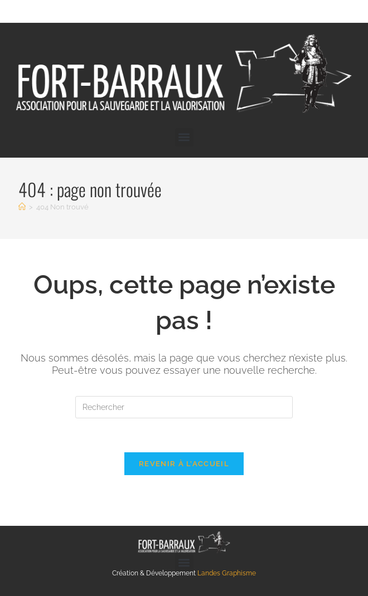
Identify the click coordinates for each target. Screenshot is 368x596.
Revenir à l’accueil (184, 464)
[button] (184, 137)
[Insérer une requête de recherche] (184, 407)
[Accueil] (22, 207)
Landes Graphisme (226, 573)
